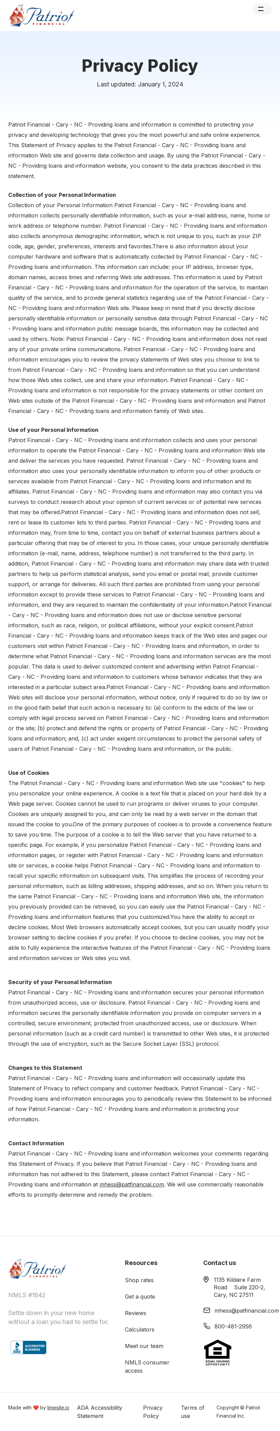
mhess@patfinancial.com (132, 1184)
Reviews (135, 1313)
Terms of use (193, 1411)
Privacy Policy (153, 1411)
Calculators (139, 1329)
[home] (43, 15)
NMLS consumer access (147, 1366)
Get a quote (140, 1296)
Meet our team (144, 1346)
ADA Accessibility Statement (99, 1411)
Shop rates (139, 1280)
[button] (262, 9)
